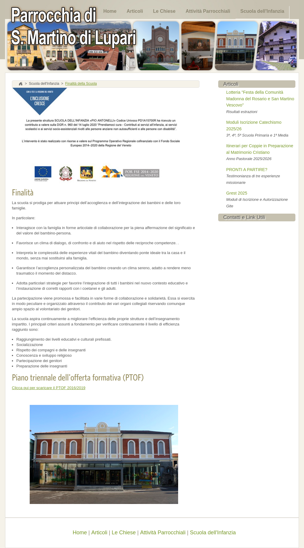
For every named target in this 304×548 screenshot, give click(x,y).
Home (109, 11)
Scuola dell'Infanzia (262, 11)
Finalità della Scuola (81, 84)
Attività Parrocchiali (208, 11)
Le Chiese (164, 11)
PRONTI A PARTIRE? (246, 169)
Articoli (134, 11)
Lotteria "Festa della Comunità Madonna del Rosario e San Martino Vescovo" (260, 98)
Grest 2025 (236, 193)
